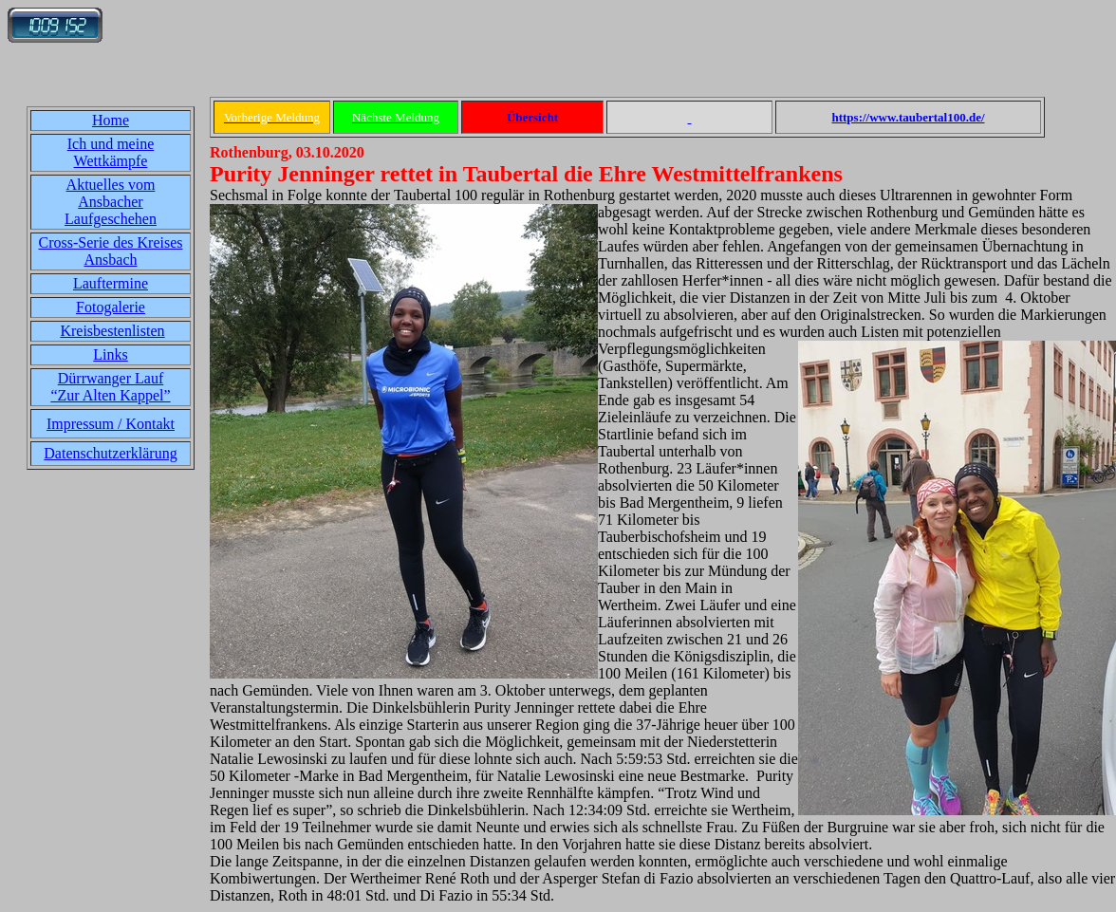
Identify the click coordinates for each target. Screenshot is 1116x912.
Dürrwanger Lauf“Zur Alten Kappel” (110, 386)
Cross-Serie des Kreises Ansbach (111, 251)
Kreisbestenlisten (112, 331)
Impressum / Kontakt (110, 424)
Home (110, 120)
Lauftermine (110, 283)
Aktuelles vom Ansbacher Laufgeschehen (111, 202)
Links (110, 354)
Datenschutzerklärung (110, 453)
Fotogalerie (110, 307)
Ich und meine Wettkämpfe (111, 152)
